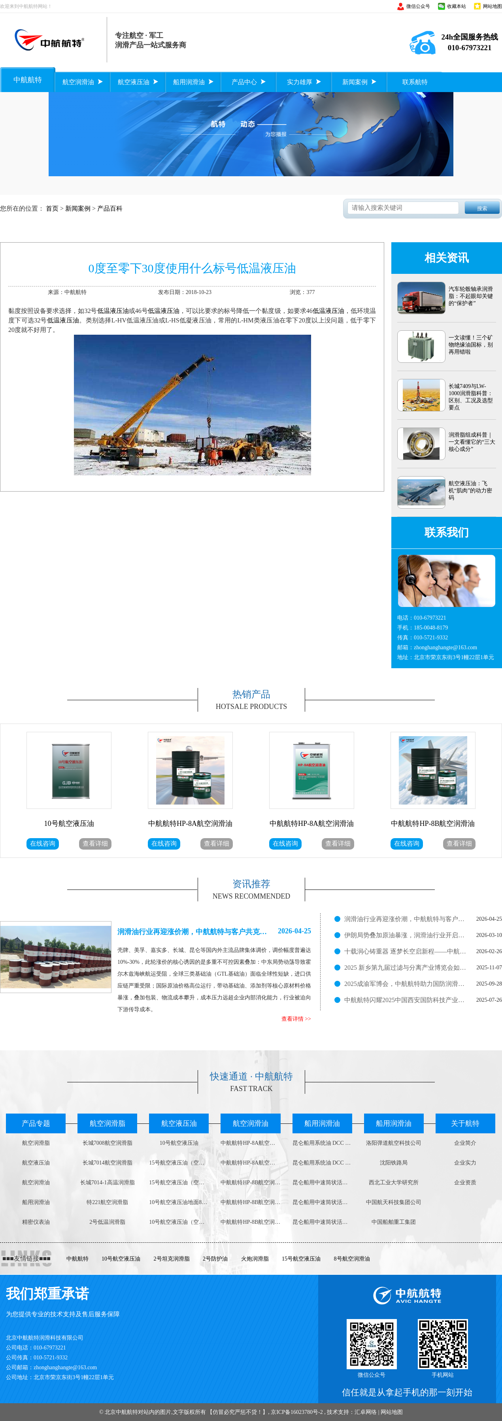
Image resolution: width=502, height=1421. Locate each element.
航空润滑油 (36, 1182)
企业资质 (465, 1182)
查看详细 (95, 843)
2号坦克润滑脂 (172, 1259)
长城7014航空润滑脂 (107, 1163)
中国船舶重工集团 (394, 1222)
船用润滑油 (36, 1202)
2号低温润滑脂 (107, 1222)
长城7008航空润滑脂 (107, 1143)
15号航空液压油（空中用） (179, 1163)
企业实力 (465, 1163)
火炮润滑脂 (255, 1259)
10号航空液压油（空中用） (179, 1222)
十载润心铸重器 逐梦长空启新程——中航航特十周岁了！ (405, 951)
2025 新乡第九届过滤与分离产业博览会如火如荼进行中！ (405, 967)
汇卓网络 (366, 1412)
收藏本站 (456, 6)
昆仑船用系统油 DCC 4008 (322, 1143)
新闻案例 (78, 208)
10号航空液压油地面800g (179, 1202)
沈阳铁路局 (394, 1163)
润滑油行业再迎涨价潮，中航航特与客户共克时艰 (405, 919)
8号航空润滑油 (352, 1259)
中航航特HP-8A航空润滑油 (250, 1143)
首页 (52, 208)
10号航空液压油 (179, 1143)
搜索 (482, 208)
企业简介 (465, 1143)
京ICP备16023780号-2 (297, 1412)
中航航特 (77, 1259)
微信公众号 (418, 6)
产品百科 (110, 208)
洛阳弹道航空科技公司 (393, 1143)
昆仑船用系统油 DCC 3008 (322, 1163)
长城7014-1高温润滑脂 (107, 1182)
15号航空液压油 (301, 1259)
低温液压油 (113, 310)
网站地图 (492, 6)
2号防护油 (215, 1259)
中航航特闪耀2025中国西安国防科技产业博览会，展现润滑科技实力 (405, 1000)
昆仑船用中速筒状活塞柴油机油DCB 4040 (322, 1182)
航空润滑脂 (36, 1143)
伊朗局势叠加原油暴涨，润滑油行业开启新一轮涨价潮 (405, 935)
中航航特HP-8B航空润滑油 (250, 1182)
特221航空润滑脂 (107, 1202)
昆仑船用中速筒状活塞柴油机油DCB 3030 (322, 1222)
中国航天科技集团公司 (393, 1202)
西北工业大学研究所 (394, 1182)
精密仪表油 (36, 1222)
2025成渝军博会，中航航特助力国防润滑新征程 (405, 983)
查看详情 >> (296, 1019)
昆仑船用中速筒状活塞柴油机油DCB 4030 (322, 1202)
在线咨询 (42, 843)
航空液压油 (36, 1163)
